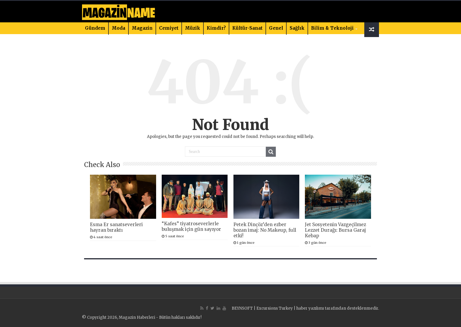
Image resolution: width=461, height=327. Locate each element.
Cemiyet (168, 28)
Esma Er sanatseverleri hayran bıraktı (116, 227)
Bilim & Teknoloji (332, 28)
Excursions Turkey (274, 308)
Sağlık (297, 28)
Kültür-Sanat (247, 28)
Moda (118, 28)
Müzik (192, 28)
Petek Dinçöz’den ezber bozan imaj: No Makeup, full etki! (264, 230)
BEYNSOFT (242, 308)
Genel (276, 28)
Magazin (142, 28)
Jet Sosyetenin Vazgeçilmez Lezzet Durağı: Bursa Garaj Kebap (335, 230)
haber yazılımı (310, 308)
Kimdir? (216, 28)
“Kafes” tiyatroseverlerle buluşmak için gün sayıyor (191, 226)
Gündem (95, 28)
